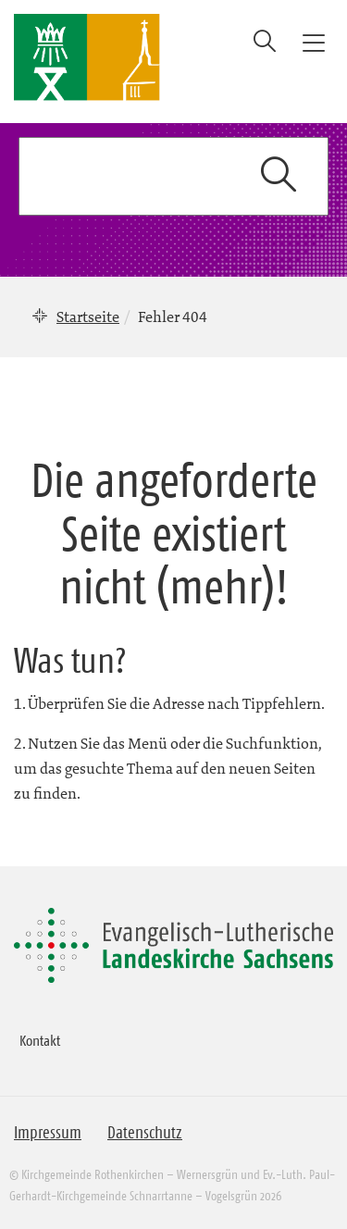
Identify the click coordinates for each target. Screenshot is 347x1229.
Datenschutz (144, 1133)
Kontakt (39, 1040)
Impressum (47, 1133)
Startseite (87, 316)
